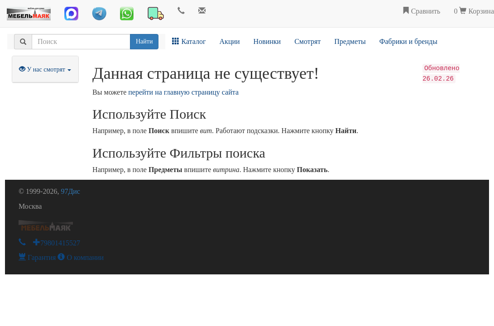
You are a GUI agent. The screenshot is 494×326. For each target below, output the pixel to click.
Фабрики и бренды (408, 41)
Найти (144, 41)
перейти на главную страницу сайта (183, 92)
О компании (81, 257)
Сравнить (421, 11)
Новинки (267, 41)
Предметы (350, 41)
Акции (230, 41)
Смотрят (307, 41)
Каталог (189, 41)
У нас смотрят (45, 69)
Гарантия (37, 257)
